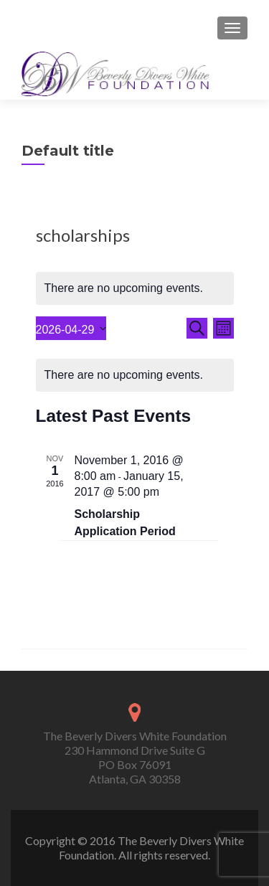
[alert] (135, 288)
